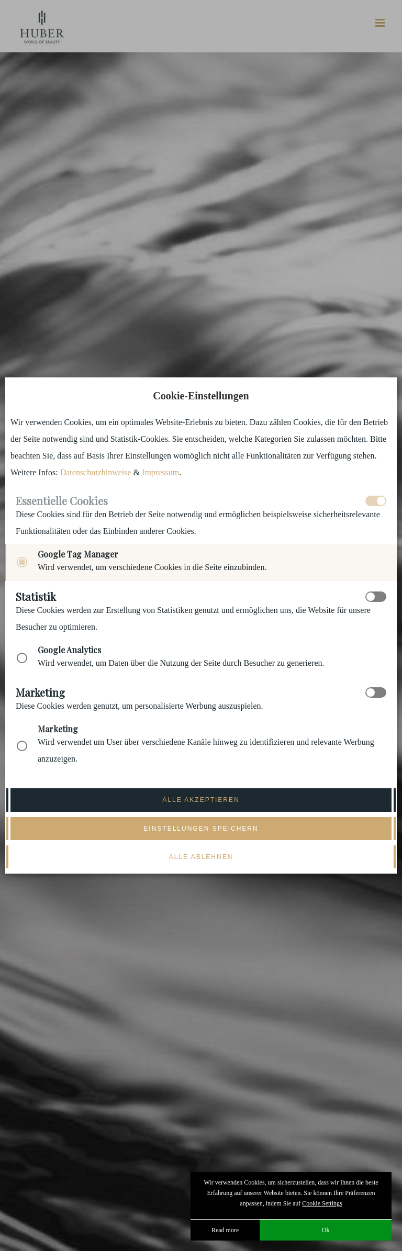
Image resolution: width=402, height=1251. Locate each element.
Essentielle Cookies (62, 501)
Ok (326, 1230)
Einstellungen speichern (200, 828)
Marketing (40, 692)
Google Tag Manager (78, 554)
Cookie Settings (322, 1203)
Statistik (36, 596)
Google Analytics (69, 650)
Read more (225, 1230)
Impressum (160, 472)
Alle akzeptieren (200, 799)
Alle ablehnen (201, 857)
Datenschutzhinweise (95, 472)
